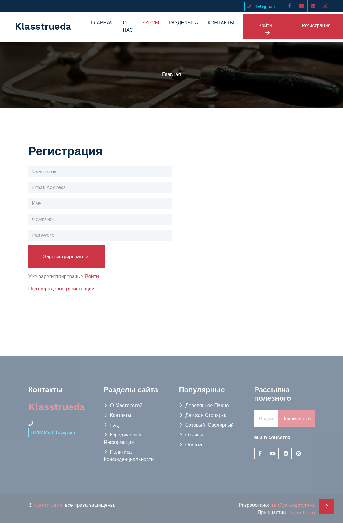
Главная (102, 23)
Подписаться (296, 419)
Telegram (261, 6)
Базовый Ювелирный (209, 425)
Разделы (180, 23)
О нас (128, 26)
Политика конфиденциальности (129, 455)
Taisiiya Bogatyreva (293, 505)
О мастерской (126, 405)
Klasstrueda (48, 505)
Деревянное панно (207, 405)
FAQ (115, 425)
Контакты (221, 23)
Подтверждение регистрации (61, 289)
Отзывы (194, 435)
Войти (265, 29)
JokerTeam (302, 512)
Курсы (150, 23)
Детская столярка (206, 415)
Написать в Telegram (53, 432)
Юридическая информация (122, 438)
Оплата (193, 444)
